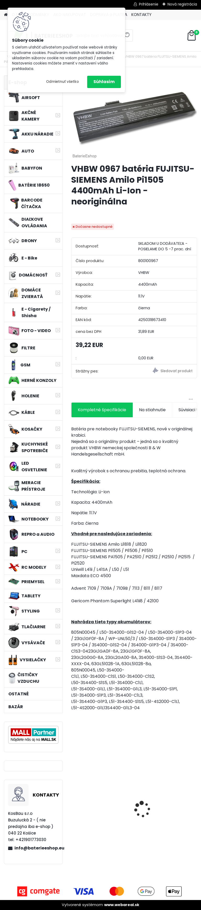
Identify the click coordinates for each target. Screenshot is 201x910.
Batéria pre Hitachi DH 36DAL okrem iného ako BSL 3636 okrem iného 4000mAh (163, 809)
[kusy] (84, 847)
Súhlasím (104, 82)
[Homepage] (6, 15)
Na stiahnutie (152, 410)
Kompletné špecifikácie (102, 410)
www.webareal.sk (121, 904)
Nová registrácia (182, 4)
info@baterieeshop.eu (36, 848)
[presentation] (74, 800)
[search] (127, 37)
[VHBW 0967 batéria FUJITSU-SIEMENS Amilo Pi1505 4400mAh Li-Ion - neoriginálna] (134, 117)
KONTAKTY (141, 14)
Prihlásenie (148, 4)
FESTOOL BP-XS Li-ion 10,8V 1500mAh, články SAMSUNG (102, 811)
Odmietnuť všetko (62, 81)
